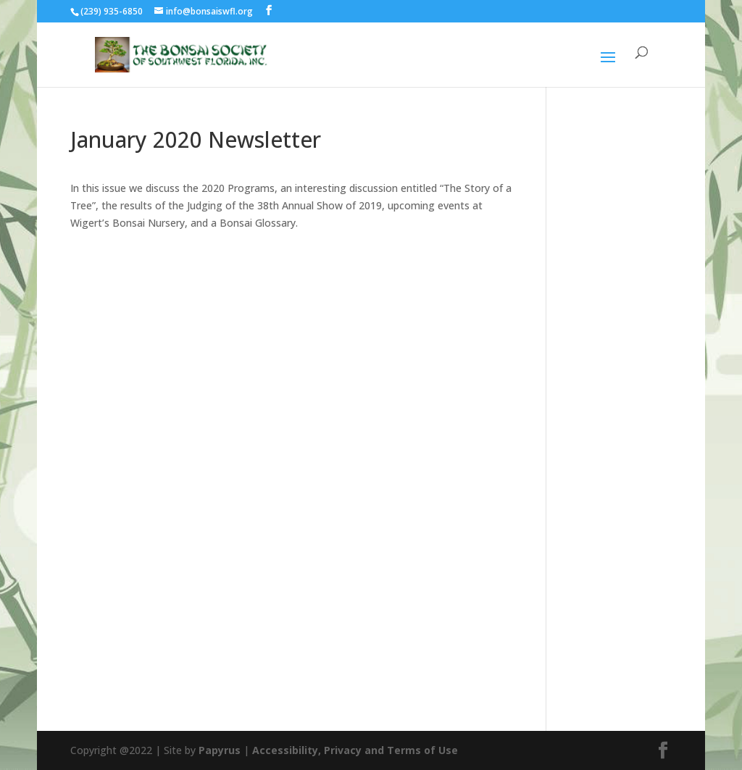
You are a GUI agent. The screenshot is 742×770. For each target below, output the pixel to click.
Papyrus (220, 750)
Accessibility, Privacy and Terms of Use (355, 750)
